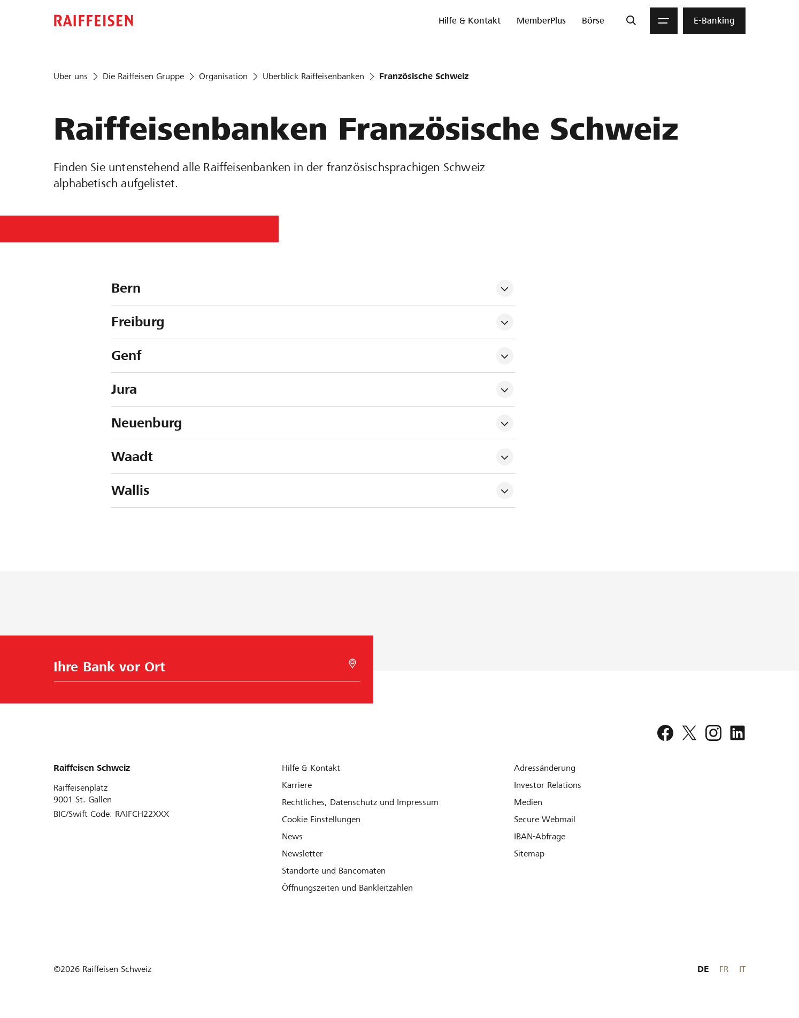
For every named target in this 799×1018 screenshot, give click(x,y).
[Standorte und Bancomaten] (334, 871)
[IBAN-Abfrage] (539, 836)
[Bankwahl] (202, 669)
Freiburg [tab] (137, 322)
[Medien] (528, 802)
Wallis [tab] (130, 490)
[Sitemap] (529, 853)
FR (723, 969)
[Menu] (664, 20)
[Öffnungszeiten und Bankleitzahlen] (347, 888)
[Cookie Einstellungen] (321, 819)
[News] (292, 836)
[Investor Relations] (547, 785)
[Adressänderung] (544, 768)
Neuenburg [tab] (146, 423)
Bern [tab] (126, 288)
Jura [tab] (124, 389)
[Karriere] (297, 785)
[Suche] (631, 20)
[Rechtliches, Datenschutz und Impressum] (360, 802)
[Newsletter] (302, 853)
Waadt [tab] (132, 456)
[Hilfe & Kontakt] (311, 768)
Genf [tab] (126, 355)
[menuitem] (469, 20)
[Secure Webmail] (544, 819)
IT (742, 969)
